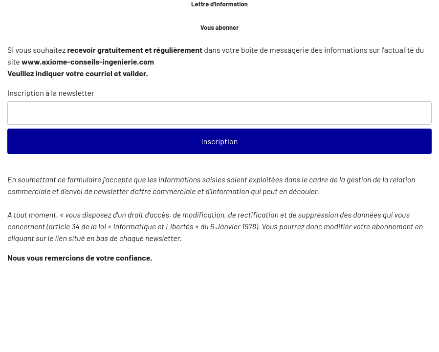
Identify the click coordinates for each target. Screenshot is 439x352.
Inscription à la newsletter (50, 92)
